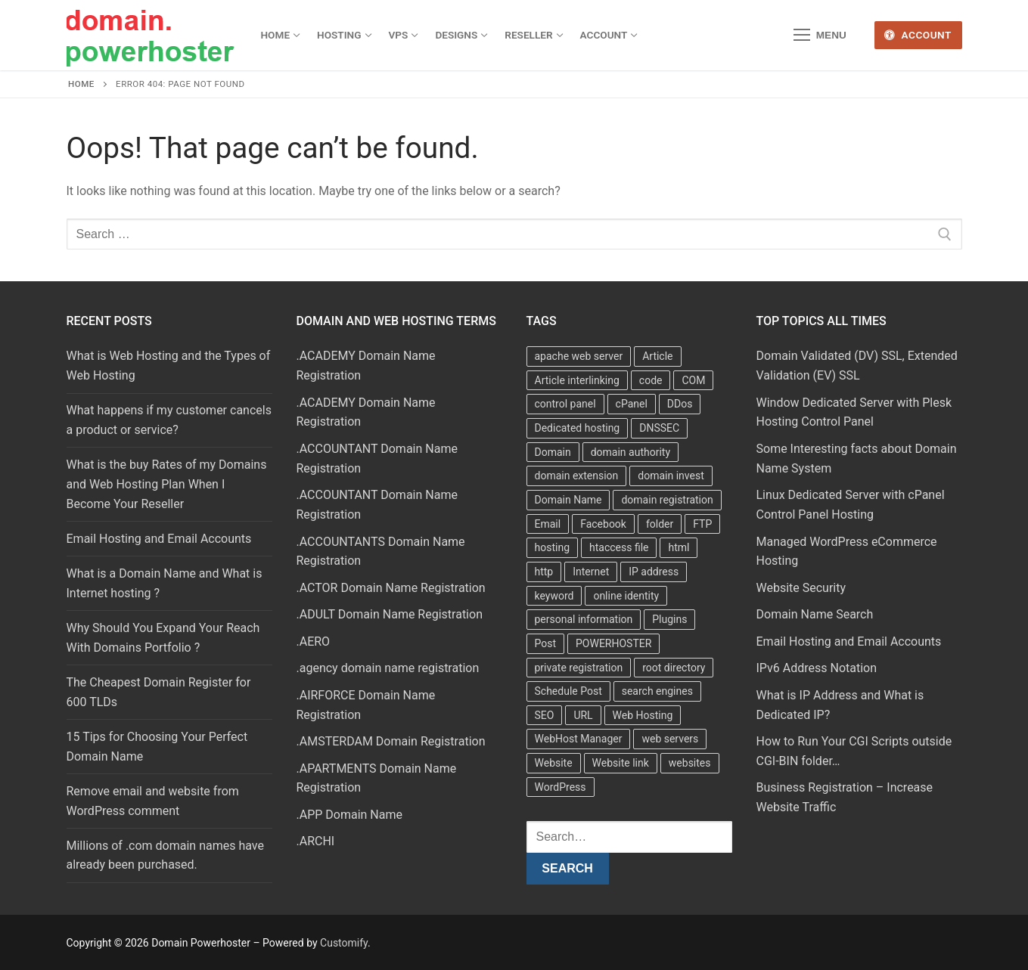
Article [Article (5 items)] (657, 356)
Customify (344, 943)
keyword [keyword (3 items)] (554, 596)
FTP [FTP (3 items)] (702, 524)
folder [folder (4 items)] (659, 524)
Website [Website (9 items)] (554, 763)
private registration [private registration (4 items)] (579, 668)
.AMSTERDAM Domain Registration (391, 741)
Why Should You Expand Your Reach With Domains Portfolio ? (163, 638)
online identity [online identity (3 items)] (626, 596)
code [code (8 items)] (651, 380)
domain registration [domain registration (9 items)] (667, 500)
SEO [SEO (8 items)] (544, 715)
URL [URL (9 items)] (582, 715)
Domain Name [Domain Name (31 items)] (568, 500)
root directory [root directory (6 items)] (673, 668)
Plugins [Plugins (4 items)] (669, 619)
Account (918, 35)
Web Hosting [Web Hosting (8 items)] (643, 715)
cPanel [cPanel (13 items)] (632, 404)
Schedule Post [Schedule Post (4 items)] (568, 691)
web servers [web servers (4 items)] (669, 739)
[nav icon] (820, 35)
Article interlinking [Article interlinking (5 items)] (577, 380)
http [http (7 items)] (544, 572)
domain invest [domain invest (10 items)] (670, 476)
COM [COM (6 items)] (693, 380)
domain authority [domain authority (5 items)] (630, 452)
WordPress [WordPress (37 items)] (560, 787)
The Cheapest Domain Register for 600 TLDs (159, 692)
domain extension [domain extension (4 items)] (577, 476)
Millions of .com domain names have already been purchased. (165, 855)
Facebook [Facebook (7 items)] (603, 524)
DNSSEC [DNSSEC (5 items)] (659, 428)
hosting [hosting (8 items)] (552, 547)
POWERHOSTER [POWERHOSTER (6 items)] (613, 643)
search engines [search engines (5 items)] (657, 691)
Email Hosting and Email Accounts (159, 538)
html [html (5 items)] (678, 547)
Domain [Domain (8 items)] (553, 452)
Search (567, 868)
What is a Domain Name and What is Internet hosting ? (164, 583)
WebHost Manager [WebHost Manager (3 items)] (579, 739)
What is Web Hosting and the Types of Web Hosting (169, 366)
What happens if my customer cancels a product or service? (169, 420)
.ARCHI (316, 841)
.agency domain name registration (388, 668)
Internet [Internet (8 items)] (591, 572)
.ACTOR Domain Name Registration (391, 588)
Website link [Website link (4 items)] (620, 763)
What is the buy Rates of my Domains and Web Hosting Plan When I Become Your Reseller (167, 484)
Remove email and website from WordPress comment (153, 801)
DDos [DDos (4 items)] (680, 404)
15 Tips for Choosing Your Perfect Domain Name (157, 747)
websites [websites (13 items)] (690, 763)
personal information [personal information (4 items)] (584, 619)
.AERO (314, 641)
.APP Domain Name (350, 814)
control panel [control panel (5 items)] (565, 404)
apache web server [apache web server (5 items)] (579, 356)
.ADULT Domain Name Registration (390, 614)
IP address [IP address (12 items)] (654, 572)
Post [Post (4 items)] (546, 643)
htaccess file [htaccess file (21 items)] (619, 547)
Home (81, 84)
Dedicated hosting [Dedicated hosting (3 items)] (577, 428)
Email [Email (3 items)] (548, 524)
